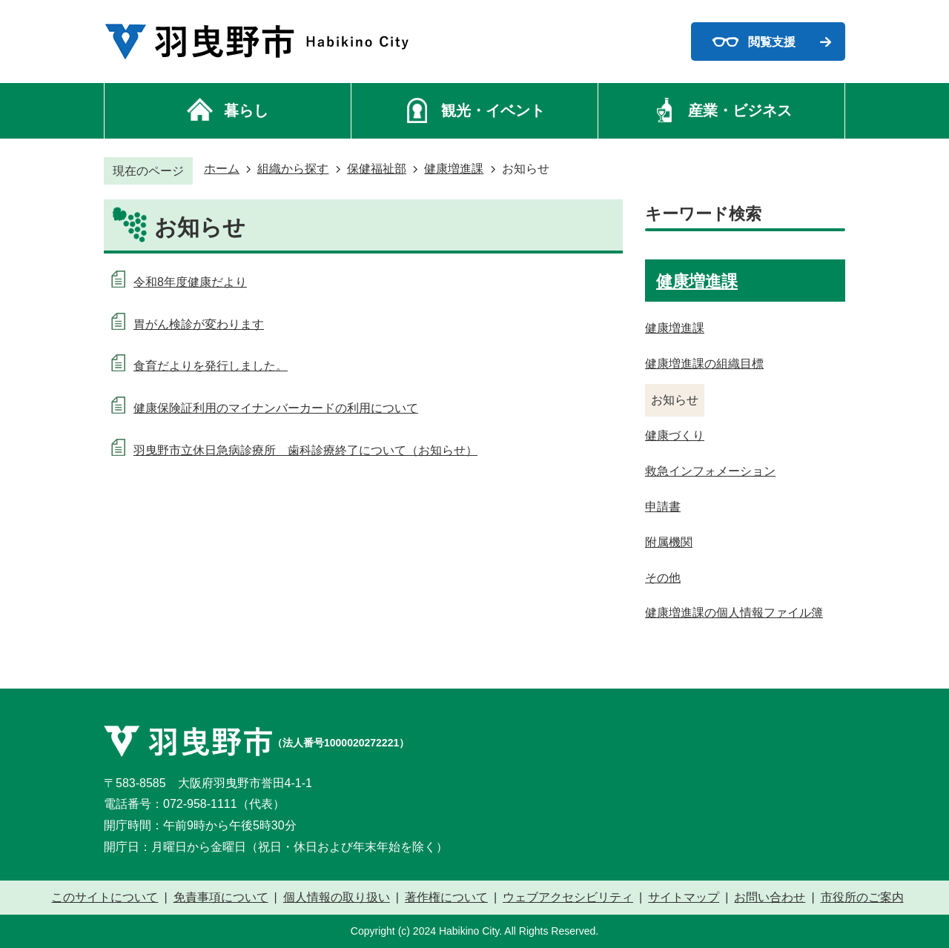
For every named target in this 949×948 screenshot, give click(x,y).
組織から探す (292, 168)
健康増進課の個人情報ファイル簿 (734, 612)
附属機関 (668, 542)
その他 (663, 577)
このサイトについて (104, 898)
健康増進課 (453, 168)
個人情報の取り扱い (336, 898)
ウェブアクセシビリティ (568, 898)
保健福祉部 (376, 168)
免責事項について (220, 898)
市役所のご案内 (862, 898)
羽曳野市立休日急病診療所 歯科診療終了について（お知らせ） (305, 450)
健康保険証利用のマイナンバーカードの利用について (275, 408)
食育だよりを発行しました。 (210, 365)
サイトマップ (683, 898)
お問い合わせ (769, 898)
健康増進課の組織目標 (704, 363)
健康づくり (674, 435)
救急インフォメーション (710, 471)
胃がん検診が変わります (198, 324)
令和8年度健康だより (190, 282)
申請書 (663, 506)
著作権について (446, 898)
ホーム (221, 168)
